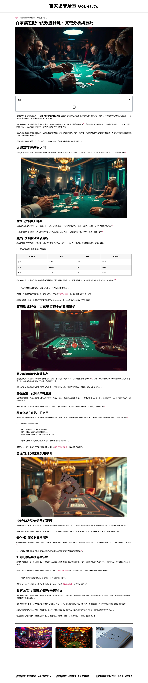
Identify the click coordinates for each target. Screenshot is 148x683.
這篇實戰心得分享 (60, 447)
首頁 (16, 18)
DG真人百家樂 (63, 571)
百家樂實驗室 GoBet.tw (74, 6)
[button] (129, 100)
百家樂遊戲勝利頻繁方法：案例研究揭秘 (72, 676)
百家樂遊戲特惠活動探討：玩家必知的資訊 (33, 676)
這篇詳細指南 (63, 294)
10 (81, 551)
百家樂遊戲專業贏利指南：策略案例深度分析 (114, 676)
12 (125, 604)
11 (33, 598)
